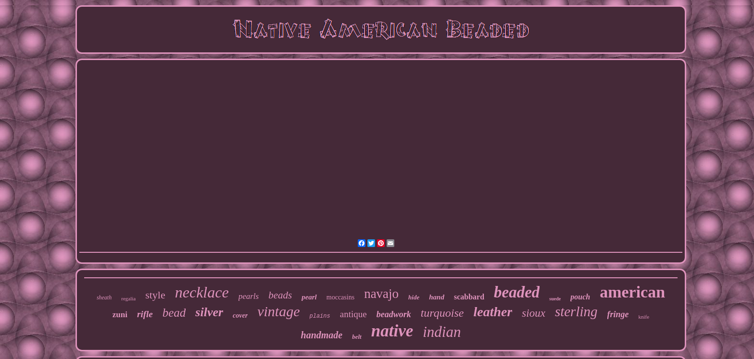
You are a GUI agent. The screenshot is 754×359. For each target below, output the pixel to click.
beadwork (394, 314)
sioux (533, 313)
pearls (249, 296)
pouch (580, 297)
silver (209, 312)
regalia (128, 298)
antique (353, 314)
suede (555, 298)
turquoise (442, 313)
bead (174, 312)
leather (492, 311)
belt (357, 336)
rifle (145, 314)
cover (240, 315)
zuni (120, 314)
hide (413, 297)
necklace (202, 292)
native (392, 331)
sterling (576, 311)
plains (320, 316)
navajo (381, 293)
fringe (618, 314)
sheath (104, 297)
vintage (278, 311)
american (632, 292)
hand (436, 297)
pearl (309, 297)
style (155, 295)
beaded (517, 292)
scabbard (469, 297)
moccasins (340, 297)
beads (280, 295)
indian (442, 331)
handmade (322, 335)
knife (644, 317)
